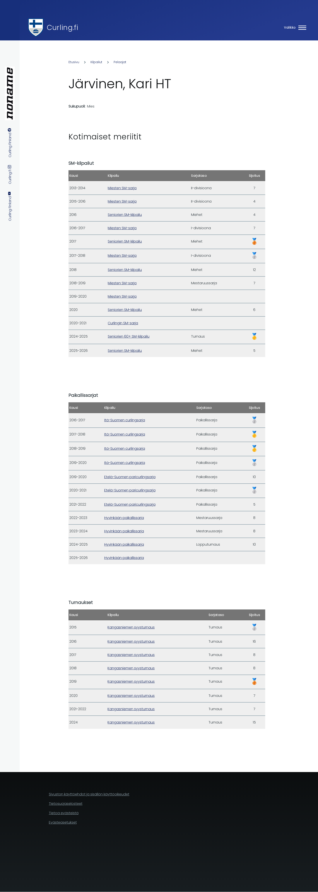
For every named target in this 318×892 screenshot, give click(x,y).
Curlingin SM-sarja (123, 323)
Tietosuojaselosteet (65, 803)
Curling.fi (62, 27)
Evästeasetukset (63, 822)
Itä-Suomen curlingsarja (124, 420)
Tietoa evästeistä (64, 813)
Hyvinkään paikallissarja (124, 517)
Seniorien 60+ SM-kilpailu (128, 336)
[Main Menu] (294, 27)
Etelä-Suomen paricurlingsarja (130, 476)
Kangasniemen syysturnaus (131, 627)
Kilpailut (96, 62)
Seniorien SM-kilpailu (125, 214)
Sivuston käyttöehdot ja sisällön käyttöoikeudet (89, 794)
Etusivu (73, 62)
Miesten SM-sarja (122, 188)
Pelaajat (120, 62)
